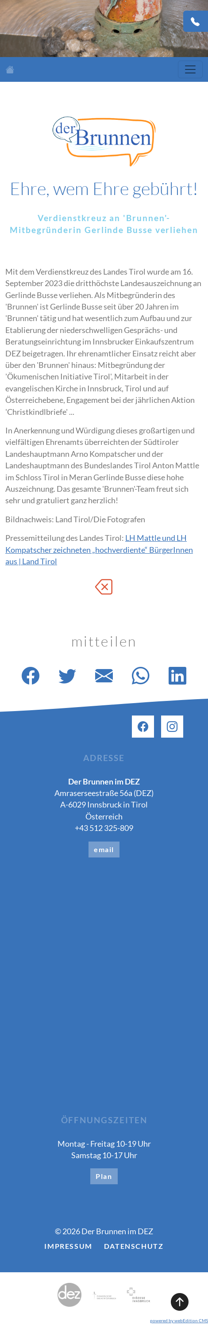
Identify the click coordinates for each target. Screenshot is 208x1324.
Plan (104, 1176)
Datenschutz (134, 1246)
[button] (104, 1268)
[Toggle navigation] (190, 69)
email (104, 849)
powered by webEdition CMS (179, 1320)
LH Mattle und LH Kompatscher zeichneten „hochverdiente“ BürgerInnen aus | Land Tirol (99, 549)
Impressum (68, 1246)
